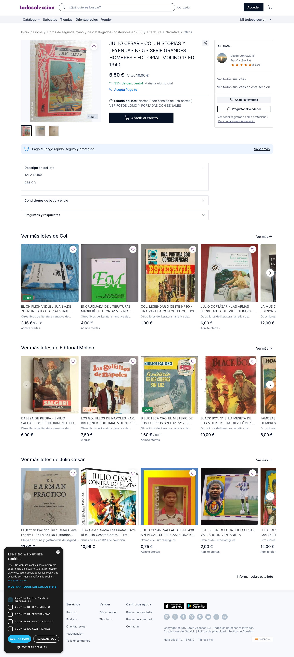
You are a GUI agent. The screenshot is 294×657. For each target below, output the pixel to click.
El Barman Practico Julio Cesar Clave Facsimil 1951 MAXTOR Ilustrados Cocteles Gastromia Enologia (49, 532)
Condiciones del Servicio (179, 631)
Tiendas (66, 19)
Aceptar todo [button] (19, 638)
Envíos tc (72, 619)
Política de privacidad (212, 631)
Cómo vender (108, 612)
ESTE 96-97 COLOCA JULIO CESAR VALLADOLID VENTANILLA (227, 532)
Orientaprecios (87, 19)
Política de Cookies (240, 631)
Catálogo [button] (30, 19)
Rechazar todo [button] (46, 638)
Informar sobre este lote (255, 576)
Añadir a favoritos (244, 100)
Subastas (50, 19)
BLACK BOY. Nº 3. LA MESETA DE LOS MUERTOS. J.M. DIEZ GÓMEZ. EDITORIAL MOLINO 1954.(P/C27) (226, 420)
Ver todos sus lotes (231, 79)
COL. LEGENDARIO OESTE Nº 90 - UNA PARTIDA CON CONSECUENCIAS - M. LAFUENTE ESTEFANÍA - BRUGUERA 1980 (169, 309)
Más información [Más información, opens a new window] (17, 580)
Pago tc (71, 612)
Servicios (73, 604)
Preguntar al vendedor (244, 109)
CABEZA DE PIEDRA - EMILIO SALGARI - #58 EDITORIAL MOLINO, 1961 (48, 420)
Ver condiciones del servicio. (236, 121)
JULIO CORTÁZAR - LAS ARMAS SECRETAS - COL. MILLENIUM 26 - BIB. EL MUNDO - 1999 (227, 309)
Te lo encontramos (78, 640)
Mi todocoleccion (253, 19)
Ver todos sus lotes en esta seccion (243, 87)
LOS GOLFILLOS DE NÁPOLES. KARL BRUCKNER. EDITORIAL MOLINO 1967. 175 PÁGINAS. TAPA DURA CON (109, 420)
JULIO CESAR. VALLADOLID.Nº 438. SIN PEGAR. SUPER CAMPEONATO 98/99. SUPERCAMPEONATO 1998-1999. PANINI (168, 532)
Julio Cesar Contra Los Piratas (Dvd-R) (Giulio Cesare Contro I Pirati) (108, 532)
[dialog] (33, 600)
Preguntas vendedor (139, 612)
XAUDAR (223, 46)
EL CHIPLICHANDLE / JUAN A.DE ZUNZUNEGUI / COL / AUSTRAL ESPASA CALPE (46, 309)
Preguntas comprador (140, 619)
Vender (106, 19)
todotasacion (74, 633)
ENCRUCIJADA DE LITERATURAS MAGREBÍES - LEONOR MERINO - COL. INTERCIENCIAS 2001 (106, 309)
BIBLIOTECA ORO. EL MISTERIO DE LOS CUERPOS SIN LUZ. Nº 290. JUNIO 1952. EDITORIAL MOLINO (167, 420)
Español (262, 639)
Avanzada (183, 7)
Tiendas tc (106, 619)
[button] (114, 167)
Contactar (132, 626)
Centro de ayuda (138, 604)
